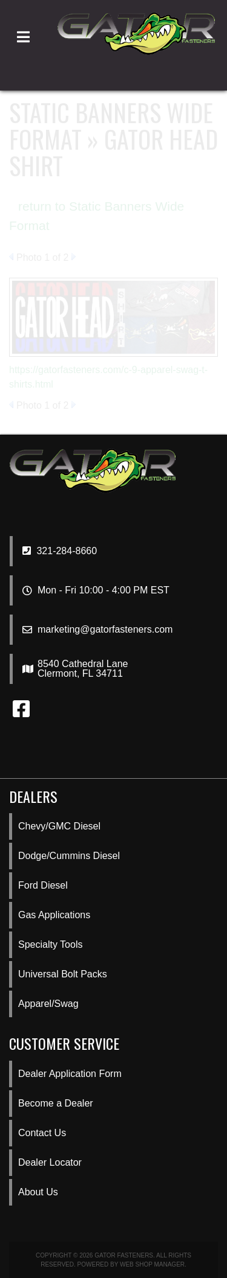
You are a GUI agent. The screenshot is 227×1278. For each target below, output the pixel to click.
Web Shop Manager (152, 1264)
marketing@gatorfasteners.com (105, 629)
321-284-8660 (59, 551)
